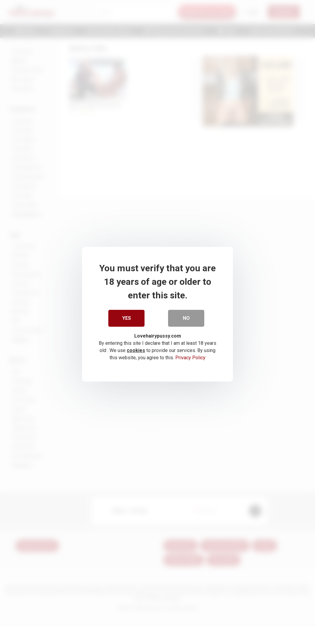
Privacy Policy (190, 356)
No (186, 317)
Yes (126, 317)
